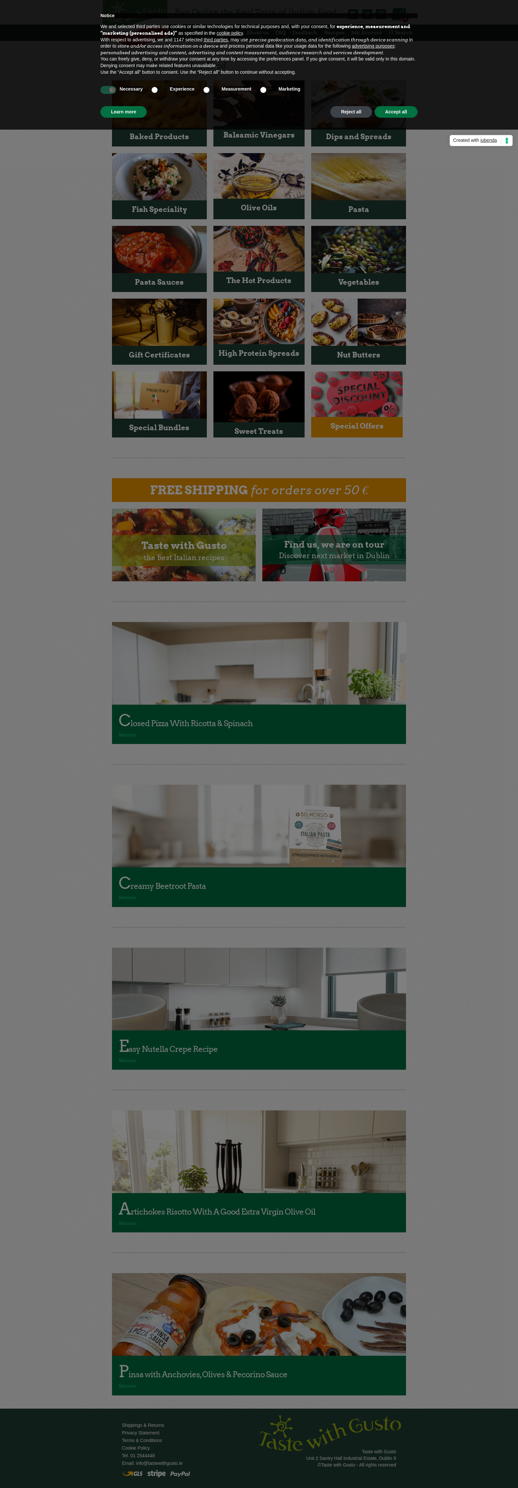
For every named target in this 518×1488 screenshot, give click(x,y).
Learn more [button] (123, 111)
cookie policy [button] (230, 33)
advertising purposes (373, 46)
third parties (216, 39)
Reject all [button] (351, 111)
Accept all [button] (396, 111)
